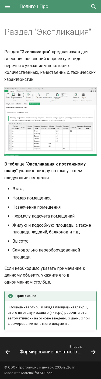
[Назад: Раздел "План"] (7, 350)
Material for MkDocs (37, 373)
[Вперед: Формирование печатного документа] (57, 350)
